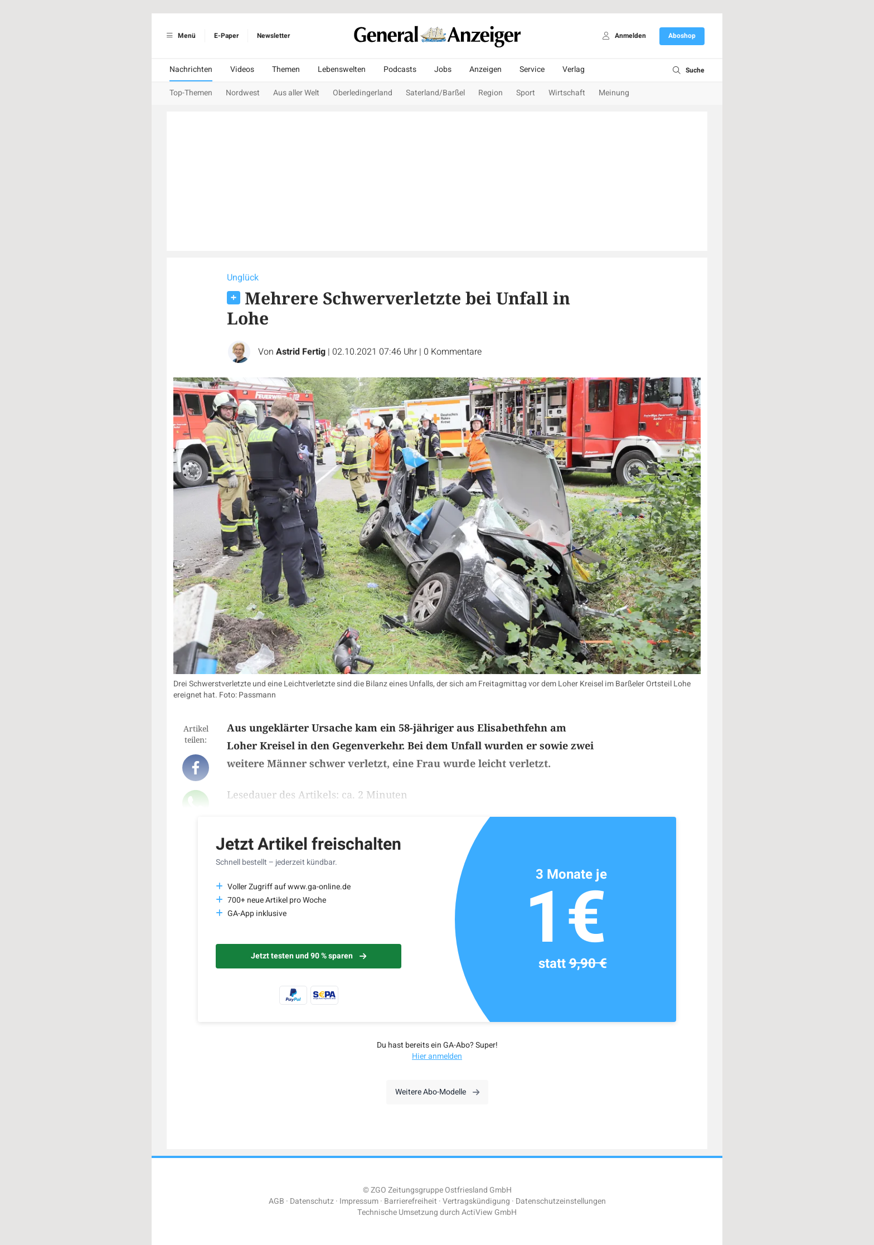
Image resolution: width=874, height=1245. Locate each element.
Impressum (358, 1201)
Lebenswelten (342, 69)
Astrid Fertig (301, 352)
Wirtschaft (566, 93)
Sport (525, 93)
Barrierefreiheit (410, 1201)
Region (490, 93)
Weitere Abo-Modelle (437, 1092)
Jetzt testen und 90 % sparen (308, 956)
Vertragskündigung (476, 1201)
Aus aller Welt (296, 93)
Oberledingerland (362, 93)
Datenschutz (312, 1201)
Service (532, 69)
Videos (242, 69)
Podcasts (399, 69)
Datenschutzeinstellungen (561, 1201)
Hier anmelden (437, 1056)
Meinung (614, 93)
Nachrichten (190, 69)
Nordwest (243, 93)
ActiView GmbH (489, 1212)
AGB (276, 1201)
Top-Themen (190, 93)
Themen (286, 69)
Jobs (442, 69)
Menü (179, 35)
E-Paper (226, 35)
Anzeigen (485, 69)
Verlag (573, 69)
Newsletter (273, 35)
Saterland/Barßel (435, 93)
